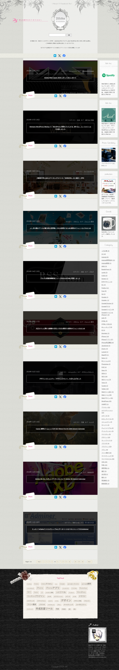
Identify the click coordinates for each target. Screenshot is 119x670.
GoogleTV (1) (106, 306)
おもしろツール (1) (108, 419)
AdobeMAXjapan (88, 71)
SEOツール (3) (106, 379)
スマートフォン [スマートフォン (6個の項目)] (41, 600)
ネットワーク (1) (107, 440)
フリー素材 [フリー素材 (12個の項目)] (31, 604)
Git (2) (103, 294)
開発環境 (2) (105, 483)
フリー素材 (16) (106, 453)
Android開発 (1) (106, 263)
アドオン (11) (106, 407)
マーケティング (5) (108, 456)
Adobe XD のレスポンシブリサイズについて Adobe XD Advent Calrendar (60, 479)
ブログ (91, 272)
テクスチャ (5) (106, 434)
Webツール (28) (107, 395)
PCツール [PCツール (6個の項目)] (74, 588)
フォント (87, 221)
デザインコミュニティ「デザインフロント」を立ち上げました (60, 379)
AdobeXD (90, 472)
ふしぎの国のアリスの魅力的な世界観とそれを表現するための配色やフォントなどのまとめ (60, 228)
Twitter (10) (105, 389)
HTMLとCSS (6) (107, 324)
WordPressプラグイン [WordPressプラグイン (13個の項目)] (36, 596)
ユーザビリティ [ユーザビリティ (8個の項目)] (81, 604)
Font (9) (104, 291)
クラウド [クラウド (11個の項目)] (82, 596)
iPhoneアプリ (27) (107, 339)
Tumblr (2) (105, 386)
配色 (92, 221)
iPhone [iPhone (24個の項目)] (40, 587)
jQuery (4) (105, 349)
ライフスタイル (89, 171)
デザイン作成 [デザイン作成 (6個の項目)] (77, 600)
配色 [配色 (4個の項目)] (75, 609)
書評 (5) (104, 471)
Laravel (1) (105, 352)
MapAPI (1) (105, 355)
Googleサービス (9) (108, 309)
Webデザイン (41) (107, 398)
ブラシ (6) (105, 450)
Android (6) (105, 257)
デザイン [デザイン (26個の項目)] (66, 600)
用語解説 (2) (105, 480)
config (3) (104, 272)
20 (75, 561)
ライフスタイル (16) (108, 459)
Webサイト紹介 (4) (108, 392)
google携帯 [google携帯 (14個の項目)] (86, 584)
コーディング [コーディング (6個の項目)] (30, 600)
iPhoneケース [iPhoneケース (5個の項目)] (66, 588)
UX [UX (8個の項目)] (42, 592)
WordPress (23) (106, 401)
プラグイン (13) (106, 446)
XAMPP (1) (105, 404)
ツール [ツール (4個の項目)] (56, 600)
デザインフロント (88, 372)
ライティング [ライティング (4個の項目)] (30, 609)
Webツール (78, 472)
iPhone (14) (105, 336)
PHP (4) (104, 367)
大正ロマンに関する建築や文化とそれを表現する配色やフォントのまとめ (60, 328)
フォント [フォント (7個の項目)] (87, 600)
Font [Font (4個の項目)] (56, 584)
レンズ (91, 422)
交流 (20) (104, 462)
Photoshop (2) (106, 364)
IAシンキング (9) (107, 327)
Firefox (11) (105, 288)
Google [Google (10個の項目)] (62, 584)
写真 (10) (104, 465)
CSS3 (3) (104, 275)
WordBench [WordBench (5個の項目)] (71, 592)
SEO (82, 272)
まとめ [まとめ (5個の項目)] (49, 596)
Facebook (64, 4)
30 (79, 561)
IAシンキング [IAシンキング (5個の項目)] (30, 588)
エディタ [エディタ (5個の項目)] (68, 596)
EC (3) (104, 285)
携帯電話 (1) (105, 468)
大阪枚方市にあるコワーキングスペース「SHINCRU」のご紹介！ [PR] (60, 178)
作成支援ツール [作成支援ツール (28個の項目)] (44, 608)
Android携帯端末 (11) (108, 260)
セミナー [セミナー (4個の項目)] (50, 600)
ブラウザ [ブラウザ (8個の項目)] (42, 604)
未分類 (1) (105, 474)
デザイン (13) (106, 437)
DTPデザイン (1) (107, 282)
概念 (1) (104, 477)
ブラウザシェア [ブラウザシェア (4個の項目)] (51, 604)
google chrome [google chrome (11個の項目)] (73, 584)
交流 (78, 120)
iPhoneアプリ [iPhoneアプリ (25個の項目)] (53, 587)
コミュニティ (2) (107, 422)
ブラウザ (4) (105, 443)
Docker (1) (105, 279)
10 (69, 561)
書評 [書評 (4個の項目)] (70, 609)
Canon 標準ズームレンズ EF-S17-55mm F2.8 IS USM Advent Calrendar (60, 429)
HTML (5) (104, 321)
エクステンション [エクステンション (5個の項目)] (58, 596)
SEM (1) (104, 373)
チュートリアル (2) (108, 428)
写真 (92, 120)
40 (82, 561)
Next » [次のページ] (89, 561)
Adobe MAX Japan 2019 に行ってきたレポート (60, 78)
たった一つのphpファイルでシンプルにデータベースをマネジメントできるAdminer (60, 529)
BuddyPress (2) (106, 269)
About (55, 4)
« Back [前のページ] (39, 561)
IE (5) (103, 330)
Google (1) (105, 297)
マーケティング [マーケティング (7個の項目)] (68, 604)
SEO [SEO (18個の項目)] (29, 592)
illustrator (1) (105, 333)
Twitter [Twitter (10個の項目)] (36, 592)
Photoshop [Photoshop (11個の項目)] (83, 588)
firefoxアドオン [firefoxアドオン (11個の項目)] (47, 584)
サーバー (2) (105, 425)
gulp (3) (104, 318)
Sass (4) (104, 370)
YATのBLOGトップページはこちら (97, 657)
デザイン (76, 221)
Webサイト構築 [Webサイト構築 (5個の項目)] (49, 592)
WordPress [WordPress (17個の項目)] (81, 592)
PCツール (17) (106, 361)
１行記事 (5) (105, 251)
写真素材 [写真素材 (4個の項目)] (64, 609)
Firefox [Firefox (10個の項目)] (36, 584)
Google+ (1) (105, 300)
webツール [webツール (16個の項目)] (61, 592)
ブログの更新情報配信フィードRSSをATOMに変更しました (60, 278)
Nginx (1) (104, 358)
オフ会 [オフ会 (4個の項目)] (74, 596)
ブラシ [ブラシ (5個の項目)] (59, 604)
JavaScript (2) (106, 346)
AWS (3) (104, 266)
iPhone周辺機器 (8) (108, 342)
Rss (70, 4)
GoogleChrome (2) (107, 303)
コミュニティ (73, 71)
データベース (89, 522)
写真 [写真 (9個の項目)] (57, 609)
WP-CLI (87, 120)
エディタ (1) (105, 416)
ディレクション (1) (108, 431)
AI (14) (104, 254)
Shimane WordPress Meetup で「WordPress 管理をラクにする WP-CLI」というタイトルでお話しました (60, 128)
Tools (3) (104, 382)
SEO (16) (104, 376)
